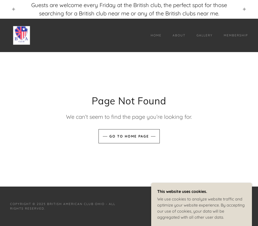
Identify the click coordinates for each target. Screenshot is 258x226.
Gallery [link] (205, 35)
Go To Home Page (129, 136)
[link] (21, 34)
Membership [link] (236, 35)
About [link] (179, 35)
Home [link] (156, 35)
